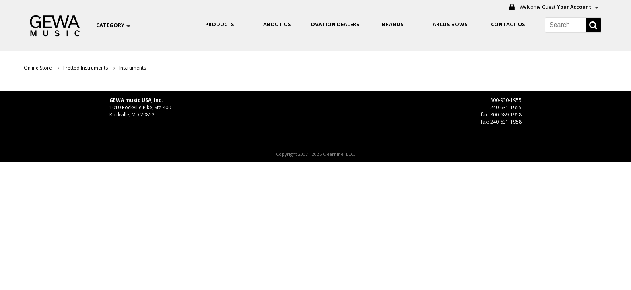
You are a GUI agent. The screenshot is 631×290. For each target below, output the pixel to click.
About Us (277, 24)
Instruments (132, 67)
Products (219, 24)
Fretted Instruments (85, 67)
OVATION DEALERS (335, 24)
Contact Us (508, 24)
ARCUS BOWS (450, 24)
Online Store (38, 67)
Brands (393, 24)
